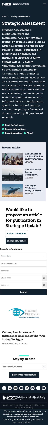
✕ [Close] (45, 412)
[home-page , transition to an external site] (32, 388)
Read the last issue (14, 125)
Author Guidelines (16, 233)
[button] (44, 278)
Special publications (15, 129)
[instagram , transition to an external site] (15, 388)
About (30, 133)
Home (5, 17)
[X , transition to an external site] (10, 388)
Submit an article (13, 133)
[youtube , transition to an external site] (21, 388)
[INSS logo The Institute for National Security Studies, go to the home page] (24, 399)
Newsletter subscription (24, 375)
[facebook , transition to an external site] (4, 388)
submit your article (16, 241)
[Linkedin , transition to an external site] (27, 388)
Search (23, 292)
